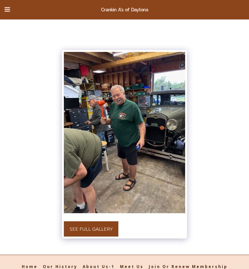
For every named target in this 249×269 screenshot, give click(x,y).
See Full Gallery (91, 229)
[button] (7, 9)
